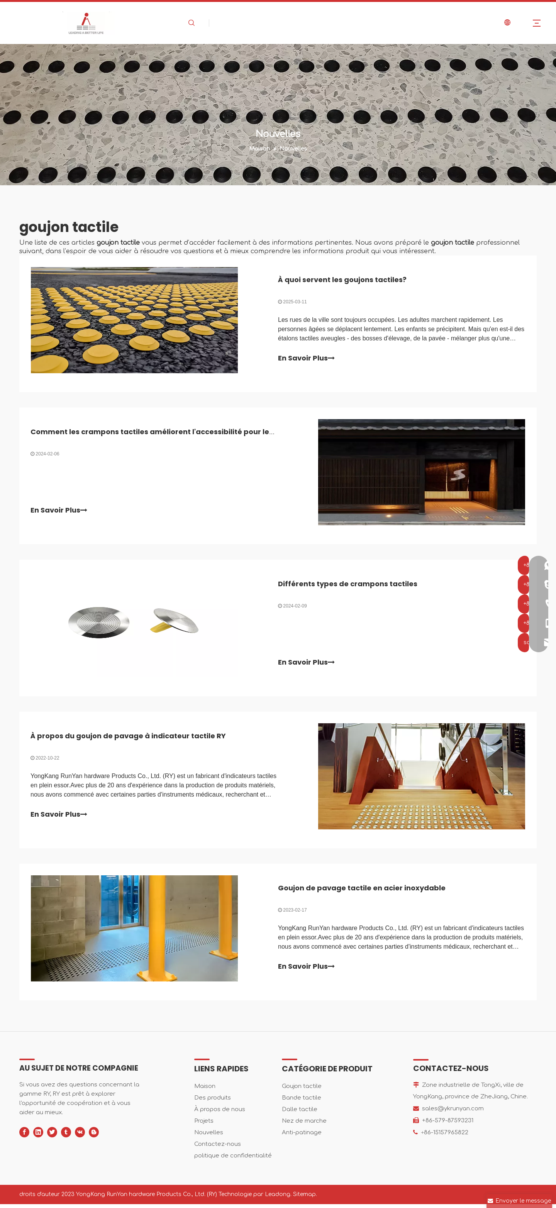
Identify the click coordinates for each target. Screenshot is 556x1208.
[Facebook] (24, 1136)
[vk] (80, 1136)
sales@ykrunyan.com (453, 1112)
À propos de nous (219, 1113)
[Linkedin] (38, 1136)
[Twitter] (52, 1136)
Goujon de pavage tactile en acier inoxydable (362, 891)
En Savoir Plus (306, 359)
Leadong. (278, 1198)
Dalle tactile (299, 1113)
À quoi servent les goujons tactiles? (342, 280)
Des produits (212, 1101)
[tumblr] (66, 1136)
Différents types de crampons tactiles (347, 585)
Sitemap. (305, 1198)
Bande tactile (301, 1101)
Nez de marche (304, 1125)
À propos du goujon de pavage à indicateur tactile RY (128, 738)
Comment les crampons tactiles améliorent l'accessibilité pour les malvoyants (175, 433)
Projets (204, 1125)
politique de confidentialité (233, 1159)
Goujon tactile (302, 1090)
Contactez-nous (217, 1148)
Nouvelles (208, 1136)
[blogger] (94, 1136)
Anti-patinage (302, 1136)
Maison (204, 1090)
